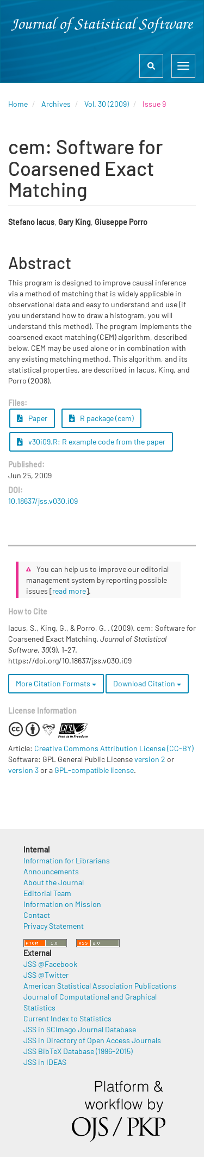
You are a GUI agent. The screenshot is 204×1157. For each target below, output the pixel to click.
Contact (36, 914)
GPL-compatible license (94, 770)
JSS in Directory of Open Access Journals (92, 1040)
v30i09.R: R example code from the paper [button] (91, 441)
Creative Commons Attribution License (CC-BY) (114, 748)
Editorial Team (47, 893)
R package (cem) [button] (101, 418)
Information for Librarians (66, 860)
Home (18, 103)
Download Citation (147, 683)
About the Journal (53, 882)
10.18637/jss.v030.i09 (43, 501)
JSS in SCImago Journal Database (79, 1029)
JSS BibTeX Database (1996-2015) (78, 1051)
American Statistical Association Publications (99, 985)
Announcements (51, 871)
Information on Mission (62, 904)
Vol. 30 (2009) (106, 103)
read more (69, 590)
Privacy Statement (53, 925)
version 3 (23, 770)
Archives (56, 103)
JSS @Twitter (46, 974)
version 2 (149, 759)
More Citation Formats (56, 683)
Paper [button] (32, 418)
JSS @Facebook (50, 964)
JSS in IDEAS (44, 1062)
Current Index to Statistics (67, 1018)
